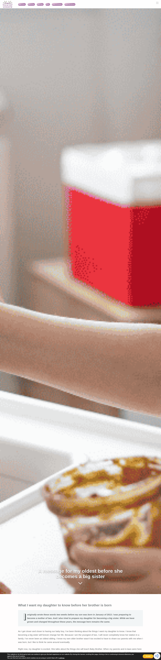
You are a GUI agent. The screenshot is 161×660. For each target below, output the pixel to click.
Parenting (31, 4)
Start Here (22, 4)
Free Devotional (70, 4)
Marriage (40, 4)
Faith (47, 4)
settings (61, 658)
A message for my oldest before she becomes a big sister (80, 573)
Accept (148, 656)
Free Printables (57, 4)
